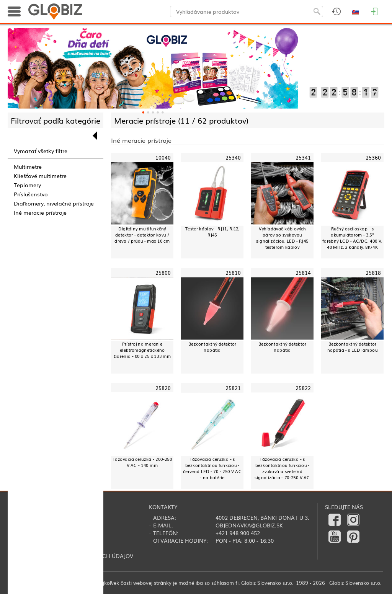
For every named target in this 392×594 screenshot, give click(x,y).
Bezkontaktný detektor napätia (212, 347)
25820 (163, 388)
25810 (233, 272)
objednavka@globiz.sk (249, 525)
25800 (163, 272)
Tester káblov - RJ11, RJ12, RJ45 (212, 232)
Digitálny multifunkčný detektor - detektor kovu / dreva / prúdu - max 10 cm (142, 235)
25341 (303, 157)
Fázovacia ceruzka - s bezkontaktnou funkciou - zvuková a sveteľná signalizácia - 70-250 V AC (282, 468)
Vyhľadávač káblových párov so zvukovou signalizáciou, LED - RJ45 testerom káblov (282, 238)
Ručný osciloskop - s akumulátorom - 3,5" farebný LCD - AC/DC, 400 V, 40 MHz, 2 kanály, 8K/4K (352, 238)
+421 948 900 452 (238, 533)
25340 (233, 157)
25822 (303, 388)
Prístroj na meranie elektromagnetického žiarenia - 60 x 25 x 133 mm (142, 350)
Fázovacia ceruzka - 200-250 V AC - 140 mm (142, 462)
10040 (163, 157)
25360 (373, 157)
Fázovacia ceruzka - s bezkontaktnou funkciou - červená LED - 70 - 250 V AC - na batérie (212, 468)
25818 (373, 272)
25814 (303, 272)
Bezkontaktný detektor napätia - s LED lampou (352, 347)
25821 (233, 388)
